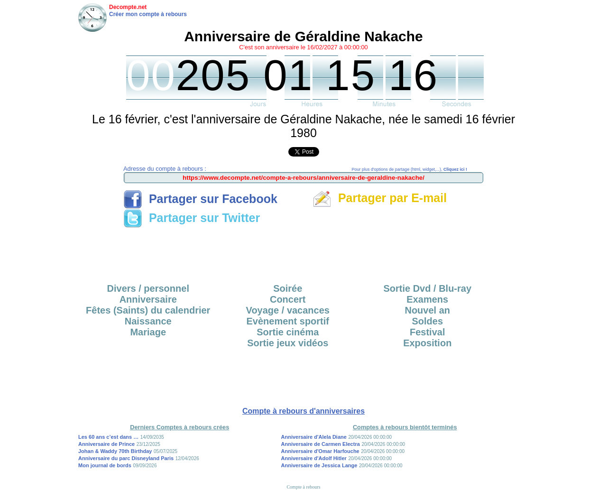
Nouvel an (427, 310)
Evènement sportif (288, 321)
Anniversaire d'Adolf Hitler (314, 458)
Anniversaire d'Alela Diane (314, 437)
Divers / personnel (148, 288)
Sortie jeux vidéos (287, 343)
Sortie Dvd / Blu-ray (427, 288)
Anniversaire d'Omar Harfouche (320, 451)
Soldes (427, 321)
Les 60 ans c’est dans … (108, 437)
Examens (427, 299)
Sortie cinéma (288, 332)
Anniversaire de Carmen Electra (320, 444)
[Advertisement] (303, 252)
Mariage (148, 332)
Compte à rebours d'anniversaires (303, 411)
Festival (427, 332)
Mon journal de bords (104, 465)
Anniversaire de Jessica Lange (319, 465)
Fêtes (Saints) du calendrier (148, 310)
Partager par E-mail (380, 197)
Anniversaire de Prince (106, 444)
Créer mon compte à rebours (148, 14)
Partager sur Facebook (200, 198)
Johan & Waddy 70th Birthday (115, 451)
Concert (288, 299)
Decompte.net (128, 7)
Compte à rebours (303, 487)
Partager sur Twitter (191, 217)
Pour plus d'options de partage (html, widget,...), (409, 169)
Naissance (148, 321)
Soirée (287, 288)
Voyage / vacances (288, 310)
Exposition (427, 343)
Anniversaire (148, 299)
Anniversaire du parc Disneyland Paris (126, 458)
